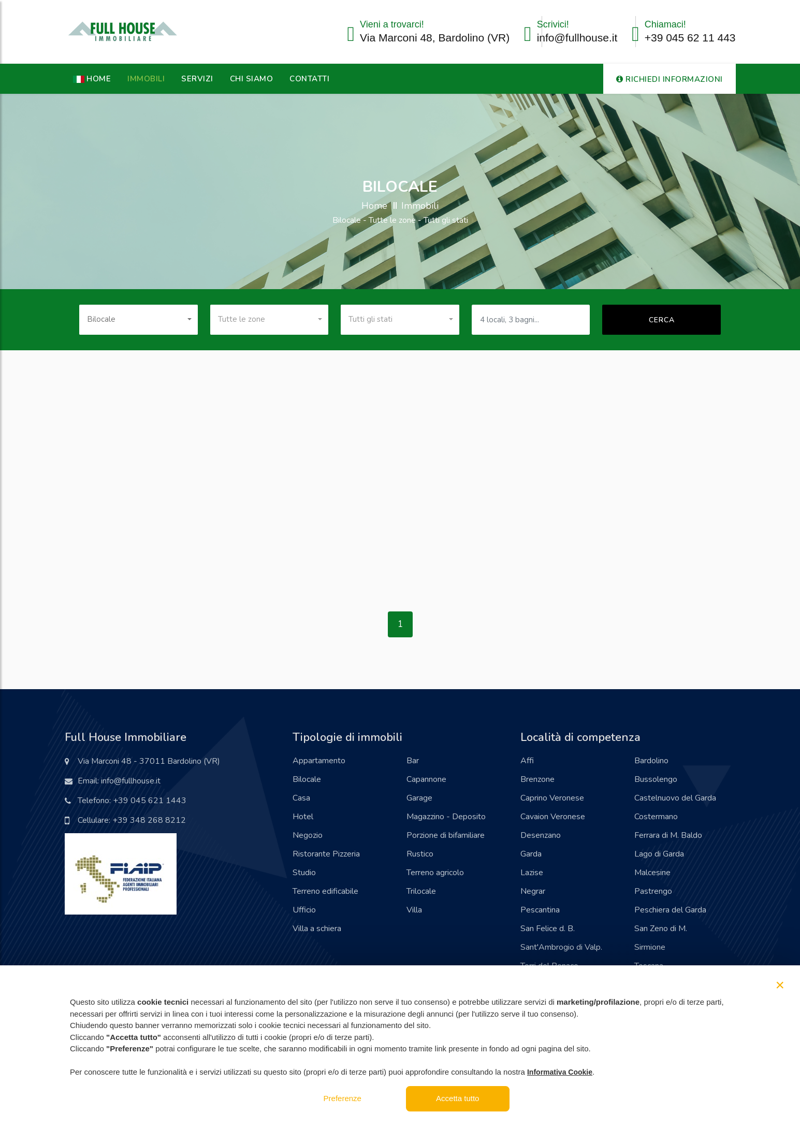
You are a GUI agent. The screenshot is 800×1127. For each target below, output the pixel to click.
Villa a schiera (317, 928)
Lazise (531, 872)
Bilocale (307, 779)
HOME (92, 79)
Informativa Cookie (559, 1072)
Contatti (309, 79)
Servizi (197, 79)
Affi (527, 760)
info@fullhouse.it (577, 38)
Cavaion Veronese (552, 816)
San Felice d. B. (547, 928)
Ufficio (304, 910)
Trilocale (421, 891)
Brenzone (537, 779)
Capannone (426, 779)
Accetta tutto (457, 1098)
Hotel (303, 816)
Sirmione (649, 947)
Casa (301, 798)
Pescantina (540, 910)
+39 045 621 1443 (149, 800)
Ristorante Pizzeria (326, 854)
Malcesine (652, 872)
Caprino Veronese (552, 798)
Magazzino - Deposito (446, 816)
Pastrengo (653, 891)
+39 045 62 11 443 (690, 38)
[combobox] (138, 320)
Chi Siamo (251, 79)
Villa (414, 910)
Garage (419, 798)
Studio (304, 872)
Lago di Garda (659, 854)
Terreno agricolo (435, 872)
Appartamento (319, 760)
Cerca (662, 320)
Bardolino (651, 760)
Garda (531, 854)
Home (374, 205)
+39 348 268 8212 (149, 820)
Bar (412, 760)
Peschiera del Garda (670, 910)
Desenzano (540, 835)
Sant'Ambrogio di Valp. (561, 947)
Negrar (532, 891)
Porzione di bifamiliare (445, 835)
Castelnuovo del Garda (675, 798)
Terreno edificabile (325, 891)
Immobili (146, 79)
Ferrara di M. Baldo (668, 835)
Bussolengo (655, 779)
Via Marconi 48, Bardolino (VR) (435, 38)
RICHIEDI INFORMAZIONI (669, 79)
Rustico (419, 854)
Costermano (656, 816)
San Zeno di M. (660, 928)
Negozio (308, 835)
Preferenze (342, 1098)
